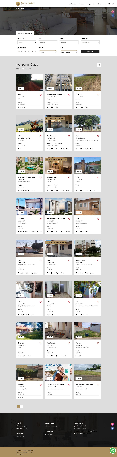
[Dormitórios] (19, 51)
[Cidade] (48, 42)
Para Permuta (22, 428)
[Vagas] (33, 51)
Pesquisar (90, 51)
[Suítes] (26, 51)
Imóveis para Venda (25, 33)
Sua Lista (20, 436)
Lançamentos (91, 4)
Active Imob (31, 450)
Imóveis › (81, 4)
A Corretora (73, 4)
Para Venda (21, 426)
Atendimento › (101, 4)
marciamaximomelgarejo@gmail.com (85, 431)
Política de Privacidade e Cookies (24, 452)
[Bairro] (69, 42)
